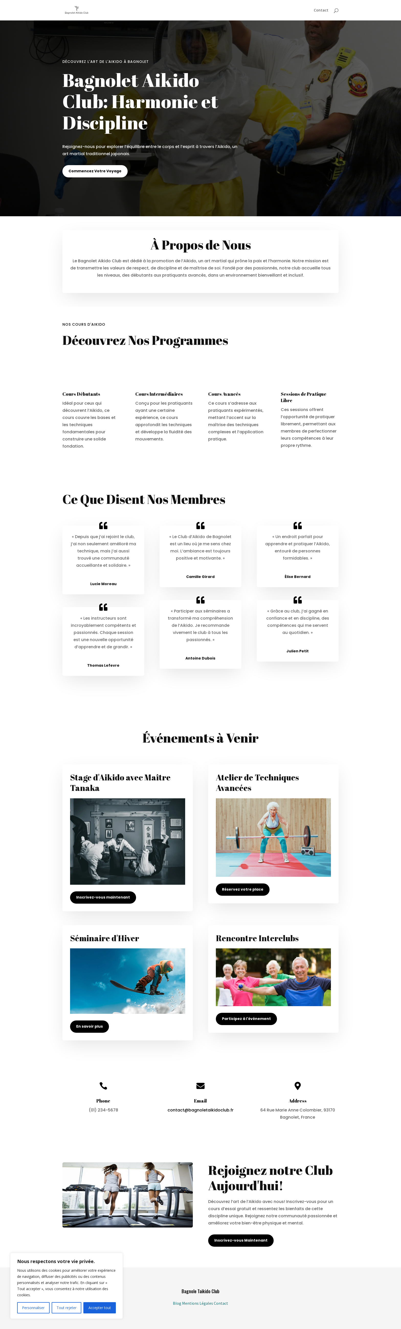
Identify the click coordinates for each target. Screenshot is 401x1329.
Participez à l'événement (246, 1018)
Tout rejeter (66, 1307)
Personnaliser (33, 1307)
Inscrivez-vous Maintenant (241, 1240)
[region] (66, 1286)
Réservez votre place (242, 889)
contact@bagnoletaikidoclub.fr (200, 1110)
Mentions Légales (198, 1303)
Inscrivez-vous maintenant (103, 897)
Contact (321, 10)
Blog (177, 1303)
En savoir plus (89, 1026)
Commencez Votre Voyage (95, 171)
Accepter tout (99, 1307)
